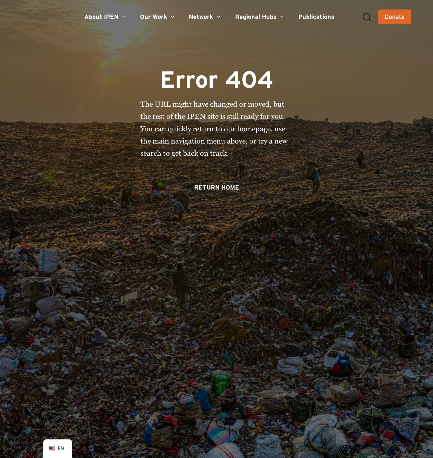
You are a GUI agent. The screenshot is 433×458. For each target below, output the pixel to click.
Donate (395, 16)
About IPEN (105, 17)
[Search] (367, 17)
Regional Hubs (260, 17)
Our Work (158, 17)
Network (205, 17)
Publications (316, 16)
